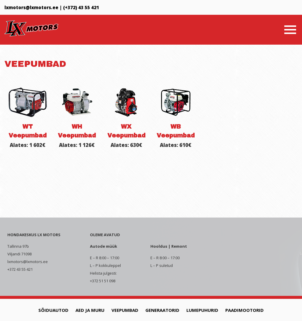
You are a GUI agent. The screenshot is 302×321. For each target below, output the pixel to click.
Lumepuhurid (202, 310)
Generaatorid (162, 310)
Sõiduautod (53, 310)
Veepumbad (124, 310)
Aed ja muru (90, 310)
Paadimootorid (244, 310)
